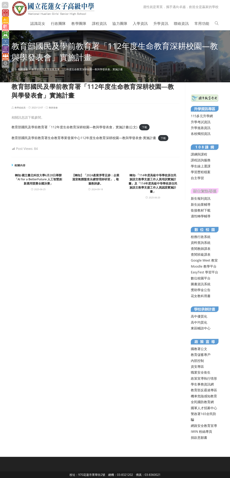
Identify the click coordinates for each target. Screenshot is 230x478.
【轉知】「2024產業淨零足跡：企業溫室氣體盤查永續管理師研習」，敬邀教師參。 (95, 179)
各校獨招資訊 (200, 133)
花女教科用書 (200, 296)
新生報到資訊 (200, 198)
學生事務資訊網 (202, 384)
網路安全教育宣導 (204, 425)
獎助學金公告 (200, 290)
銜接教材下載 (200, 210)
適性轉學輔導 (200, 216)
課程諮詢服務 (200, 160)
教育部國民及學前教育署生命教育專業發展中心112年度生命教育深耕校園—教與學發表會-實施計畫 (83, 138)
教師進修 (53, 107)
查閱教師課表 (200, 248)
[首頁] (12, 69)
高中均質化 (199, 322)
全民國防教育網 (202, 402)
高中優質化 (199, 316)
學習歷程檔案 (200, 172)
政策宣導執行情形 (204, 378)
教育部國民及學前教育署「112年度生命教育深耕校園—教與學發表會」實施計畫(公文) (74, 127)
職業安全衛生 (200, 372)
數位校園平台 (200, 278)
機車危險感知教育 (204, 396)
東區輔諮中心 (200, 328)
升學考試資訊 (200, 122)
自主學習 (197, 178)
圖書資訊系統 (200, 284)
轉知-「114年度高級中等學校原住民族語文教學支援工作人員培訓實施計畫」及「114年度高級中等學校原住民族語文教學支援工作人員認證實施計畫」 (153, 183)
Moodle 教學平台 (203, 266)
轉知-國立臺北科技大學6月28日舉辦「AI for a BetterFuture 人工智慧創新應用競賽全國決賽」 (38, 179)
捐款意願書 (199, 437)
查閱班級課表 (200, 254)
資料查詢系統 (200, 242)
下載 (144, 127)
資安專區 (197, 366)
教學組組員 (20, 107)
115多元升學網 (202, 116)
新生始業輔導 (200, 204)
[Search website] (216, 23)
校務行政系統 (200, 237)
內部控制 (197, 360)
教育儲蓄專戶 (200, 354)
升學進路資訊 (200, 128)
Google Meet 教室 (204, 260)
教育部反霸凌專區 (204, 390)
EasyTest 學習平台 (204, 272)
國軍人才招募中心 (204, 408)
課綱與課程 (199, 154)
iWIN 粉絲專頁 (201, 431)
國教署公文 (199, 349)
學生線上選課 (200, 166)
